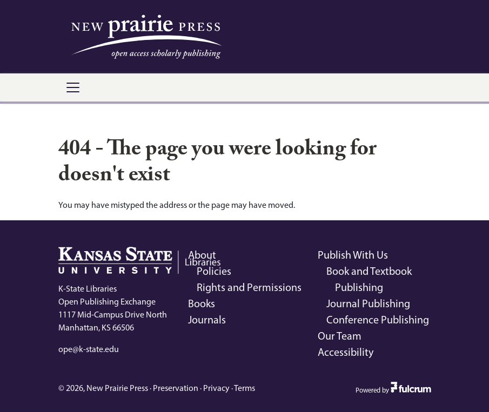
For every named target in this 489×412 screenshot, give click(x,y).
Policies (214, 271)
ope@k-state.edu (88, 349)
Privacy (216, 388)
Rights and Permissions (249, 287)
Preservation (175, 388)
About (202, 254)
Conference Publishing (377, 319)
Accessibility (345, 352)
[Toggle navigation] (73, 87)
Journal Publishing (368, 303)
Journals (207, 319)
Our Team (339, 335)
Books (201, 303)
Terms (244, 388)
